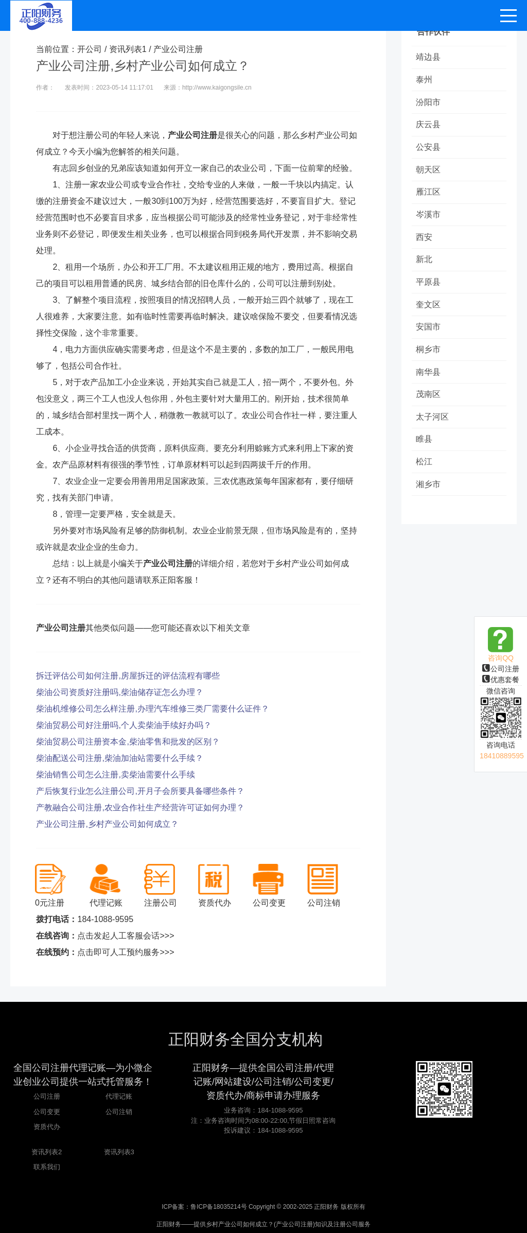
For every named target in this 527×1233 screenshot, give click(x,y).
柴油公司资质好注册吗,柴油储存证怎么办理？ (119, 692)
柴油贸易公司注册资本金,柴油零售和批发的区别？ (127, 741)
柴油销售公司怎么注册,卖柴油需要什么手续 (115, 774)
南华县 (429, 381)
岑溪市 (429, 219)
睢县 (425, 451)
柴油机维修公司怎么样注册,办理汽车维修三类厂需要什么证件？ (152, 708)
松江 (425, 474)
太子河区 (433, 428)
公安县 (429, 150)
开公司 (89, 49)
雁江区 (429, 196)
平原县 (429, 289)
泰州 (425, 80)
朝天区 (429, 173)
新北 (425, 266)
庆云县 (429, 127)
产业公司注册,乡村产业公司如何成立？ (107, 824)
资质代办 (46, 1127)
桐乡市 (429, 358)
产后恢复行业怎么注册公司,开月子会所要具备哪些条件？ (140, 791)
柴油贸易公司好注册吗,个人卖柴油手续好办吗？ (123, 725)
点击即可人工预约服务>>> (125, 952)
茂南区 (429, 405)
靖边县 (429, 57)
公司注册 (500, 669)
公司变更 (46, 1112)
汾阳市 (429, 103)
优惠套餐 (500, 679)
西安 (425, 242)
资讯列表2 (46, 1152)
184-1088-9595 (105, 919)
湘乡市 (429, 497)
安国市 (429, 335)
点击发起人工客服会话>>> (125, 935)
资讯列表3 (119, 1152)
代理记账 (119, 1096)
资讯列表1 (128, 49)
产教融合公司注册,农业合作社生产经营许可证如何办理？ (140, 807)
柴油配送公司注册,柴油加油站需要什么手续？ (119, 758)
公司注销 (119, 1112)
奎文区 (429, 312)
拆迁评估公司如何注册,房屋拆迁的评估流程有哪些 (127, 675)
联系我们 (46, 1167)
